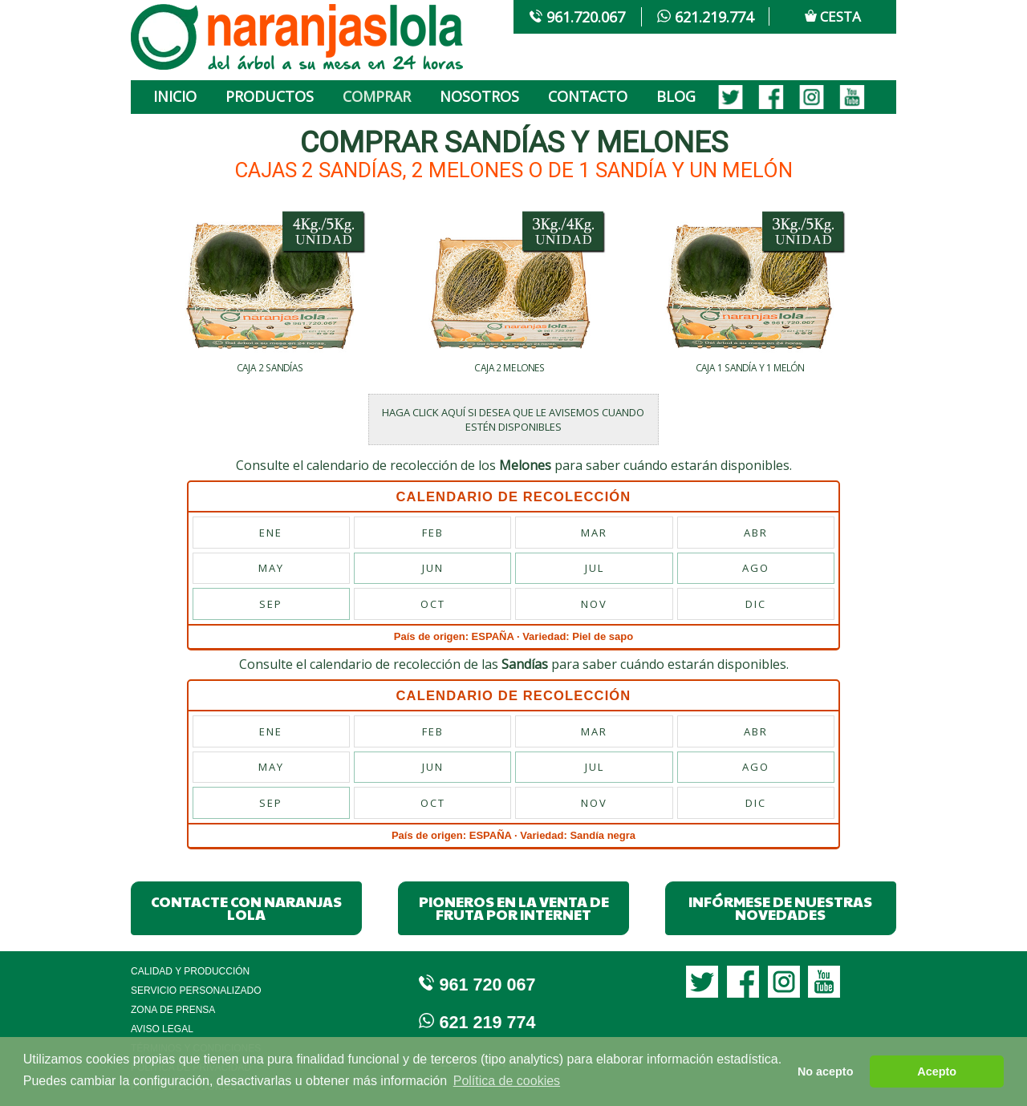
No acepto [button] (826, 1071)
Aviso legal (162, 1029)
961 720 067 (477, 984)
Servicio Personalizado (196, 990)
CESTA (833, 16)
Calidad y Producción (190, 971)
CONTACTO (587, 96)
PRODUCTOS (269, 96)
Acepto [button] (936, 1071)
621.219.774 (705, 16)
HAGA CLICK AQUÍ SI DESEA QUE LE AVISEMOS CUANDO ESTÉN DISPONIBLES (513, 419)
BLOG (676, 96)
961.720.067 (577, 16)
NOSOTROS (479, 96)
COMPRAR (377, 96)
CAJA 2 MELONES (509, 368)
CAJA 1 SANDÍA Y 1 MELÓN (750, 368)
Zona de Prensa (173, 1009)
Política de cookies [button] (506, 1081)
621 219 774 (477, 1022)
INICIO (175, 96)
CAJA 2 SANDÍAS (270, 368)
